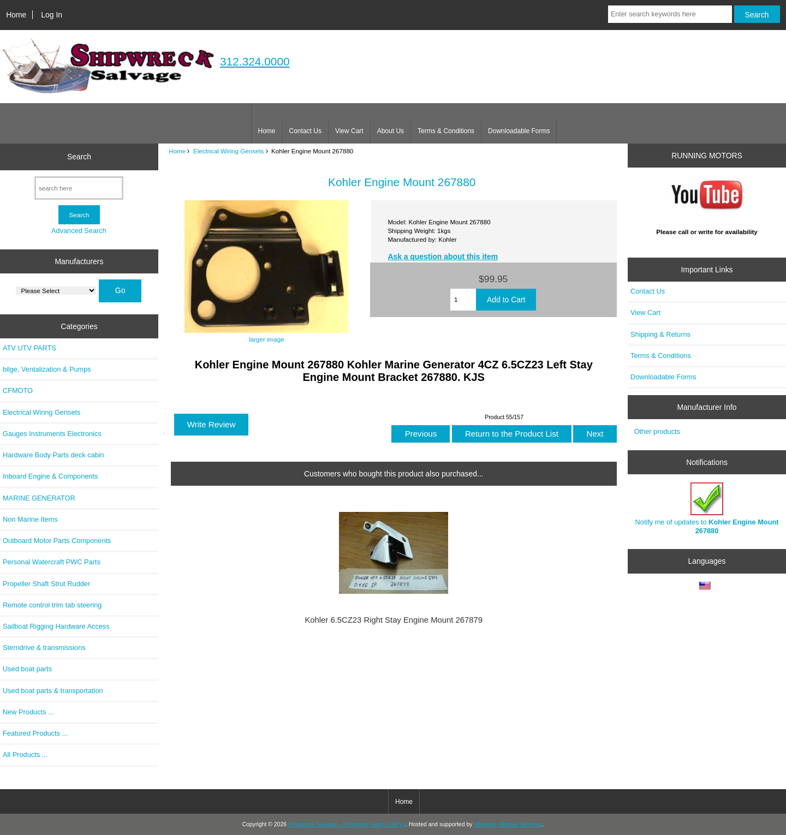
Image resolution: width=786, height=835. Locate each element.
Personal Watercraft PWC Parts (51, 562)
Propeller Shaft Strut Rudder (46, 584)
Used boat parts (27, 669)
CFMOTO (18, 390)
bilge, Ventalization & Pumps (47, 369)
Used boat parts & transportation (53, 691)
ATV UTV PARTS (29, 348)
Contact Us (305, 131)
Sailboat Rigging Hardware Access (56, 626)
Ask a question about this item (443, 256)
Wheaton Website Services (508, 824)
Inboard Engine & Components (50, 476)
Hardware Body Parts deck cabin (53, 455)
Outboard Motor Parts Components (57, 540)
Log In (51, 14)
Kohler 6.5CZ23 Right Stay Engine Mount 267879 (394, 620)
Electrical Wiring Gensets (228, 150)
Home (16, 14)
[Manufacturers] (56, 291)
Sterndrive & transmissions (44, 647)
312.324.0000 (255, 61)
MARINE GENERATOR (39, 498)
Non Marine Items (30, 519)
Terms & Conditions (446, 131)
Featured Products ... (35, 733)
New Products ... (28, 712)
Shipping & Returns (660, 334)
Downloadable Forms (519, 131)
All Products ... (25, 754)
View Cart (349, 131)
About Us (390, 131)
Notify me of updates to (707, 508)
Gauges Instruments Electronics (52, 434)
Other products (657, 431)
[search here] (78, 188)
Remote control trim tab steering (52, 605)
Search (79, 156)
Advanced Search (78, 230)
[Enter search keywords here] (670, 14)
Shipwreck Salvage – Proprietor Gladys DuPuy (347, 824)
